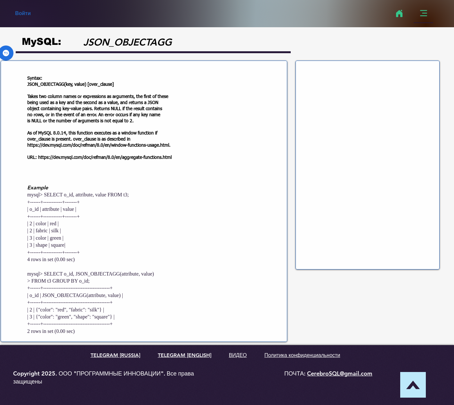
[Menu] (423, 13)
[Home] (399, 13)
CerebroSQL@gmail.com (339, 373)
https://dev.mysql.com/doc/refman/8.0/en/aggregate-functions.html (105, 157)
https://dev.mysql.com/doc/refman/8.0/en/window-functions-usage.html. (98, 145)
